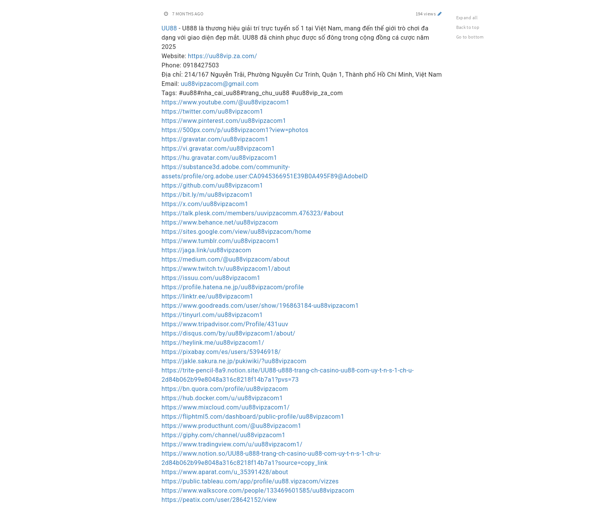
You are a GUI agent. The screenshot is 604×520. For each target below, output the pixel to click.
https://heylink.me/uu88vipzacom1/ (213, 342)
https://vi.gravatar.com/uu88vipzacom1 (218, 148)
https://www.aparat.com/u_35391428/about (225, 472)
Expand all (467, 17)
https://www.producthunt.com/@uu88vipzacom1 (231, 425)
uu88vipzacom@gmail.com (220, 83)
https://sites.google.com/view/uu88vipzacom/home (236, 231)
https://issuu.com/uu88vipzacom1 (211, 278)
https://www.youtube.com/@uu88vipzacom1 (225, 102)
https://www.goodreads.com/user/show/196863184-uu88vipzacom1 (260, 305)
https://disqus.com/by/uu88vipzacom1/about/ (229, 333)
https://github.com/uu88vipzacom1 (212, 185)
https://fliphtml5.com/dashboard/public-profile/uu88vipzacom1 (253, 416)
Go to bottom (470, 37)
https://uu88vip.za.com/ (222, 56)
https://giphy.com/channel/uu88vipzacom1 (224, 435)
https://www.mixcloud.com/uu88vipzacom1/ (226, 407)
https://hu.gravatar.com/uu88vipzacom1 (219, 157)
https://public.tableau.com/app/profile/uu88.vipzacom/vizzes (250, 481)
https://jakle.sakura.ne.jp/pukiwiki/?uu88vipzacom (234, 361)
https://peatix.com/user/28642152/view (219, 499)
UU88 (169, 28)
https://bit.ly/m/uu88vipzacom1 (207, 194)
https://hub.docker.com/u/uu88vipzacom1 (222, 398)
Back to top (468, 27)
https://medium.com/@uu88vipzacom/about (226, 259)
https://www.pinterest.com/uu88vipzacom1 (224, 120)
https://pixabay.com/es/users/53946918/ (221, 352)
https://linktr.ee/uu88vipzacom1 (208, 296)
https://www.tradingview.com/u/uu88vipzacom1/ (232, 444)
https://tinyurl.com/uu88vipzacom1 (212, 315)
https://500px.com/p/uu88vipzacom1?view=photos (235, 130)
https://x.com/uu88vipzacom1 (205, 204)
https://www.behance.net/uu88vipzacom (220, 222)
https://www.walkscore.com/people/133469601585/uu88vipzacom (258, 490)
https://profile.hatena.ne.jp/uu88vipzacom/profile (233, 287)
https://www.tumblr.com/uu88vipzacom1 (220, 241)
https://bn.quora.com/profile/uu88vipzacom (225, 389)
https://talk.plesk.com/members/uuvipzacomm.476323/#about (253, 213)
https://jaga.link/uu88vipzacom (206, 250)
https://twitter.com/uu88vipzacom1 (213, 111)
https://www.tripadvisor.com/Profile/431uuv (225, 324)
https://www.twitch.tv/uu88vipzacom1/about (226, 268)
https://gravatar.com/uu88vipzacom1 (215, 139)
